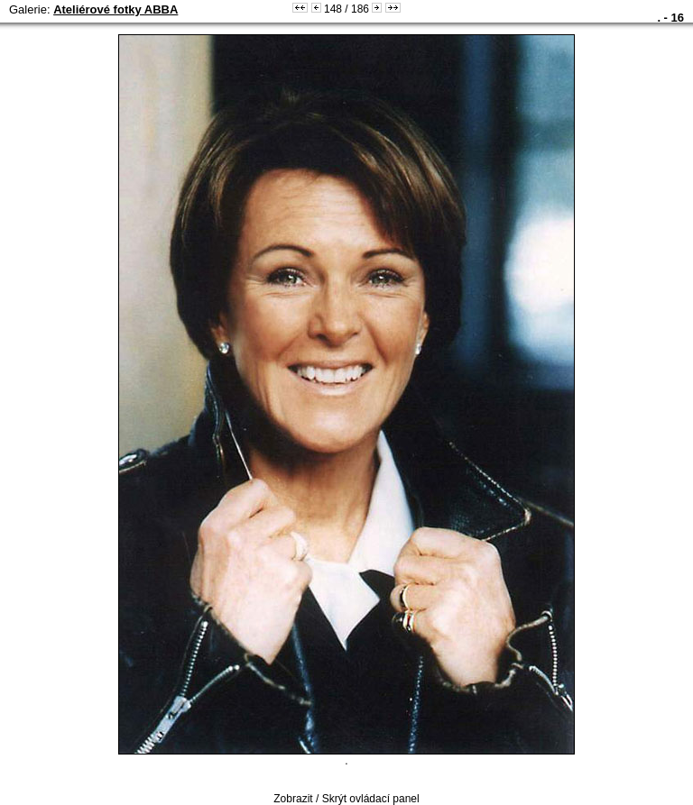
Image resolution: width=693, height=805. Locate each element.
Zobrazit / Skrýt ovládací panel (346, 798)
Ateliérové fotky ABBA (115, 9)
